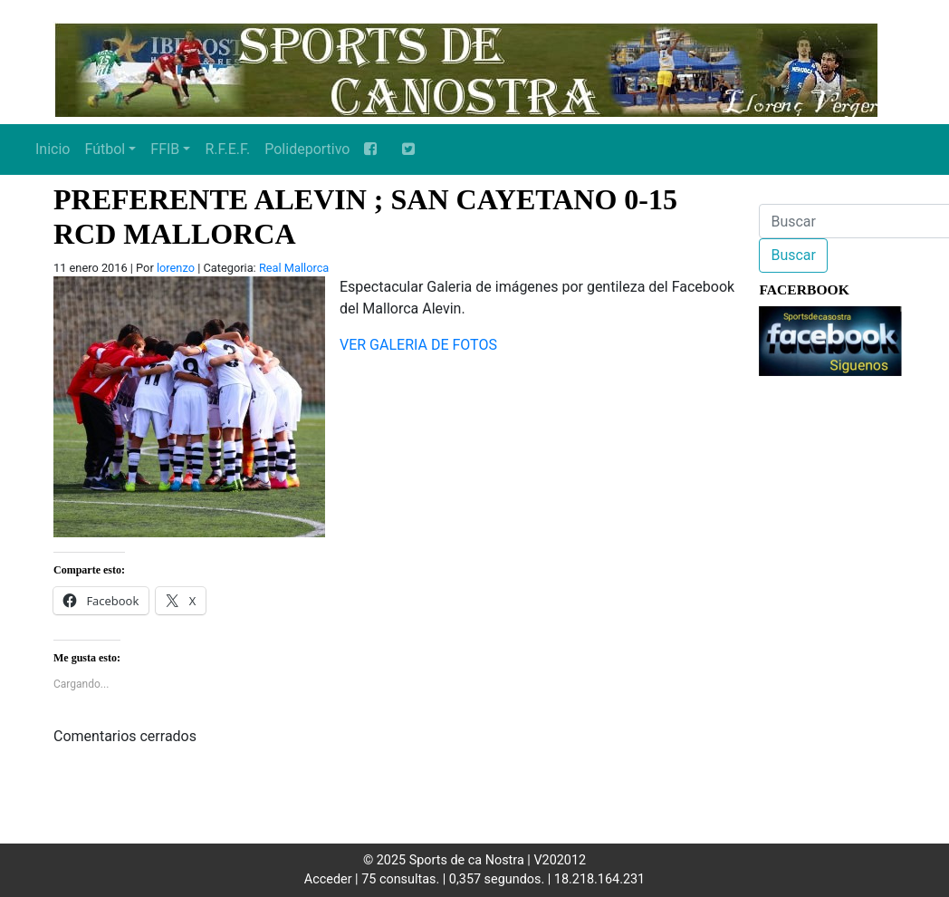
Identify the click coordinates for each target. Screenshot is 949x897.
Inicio (52, 149)
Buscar (793, 255)
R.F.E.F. (227, 149)
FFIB (164, 149)
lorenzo (176, 268)
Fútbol (104, 149)
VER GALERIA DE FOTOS (418, 344)
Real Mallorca (294, 268)
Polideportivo (307, 149)
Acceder (328, 879)
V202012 (559, 860)
